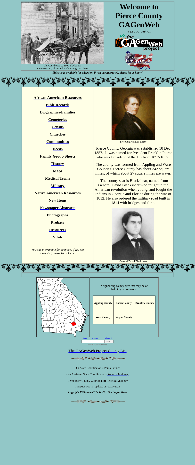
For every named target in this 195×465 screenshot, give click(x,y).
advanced (108, 338)
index (85, 338)
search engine (93, 345)
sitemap (95, 338)
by (103, 345)
